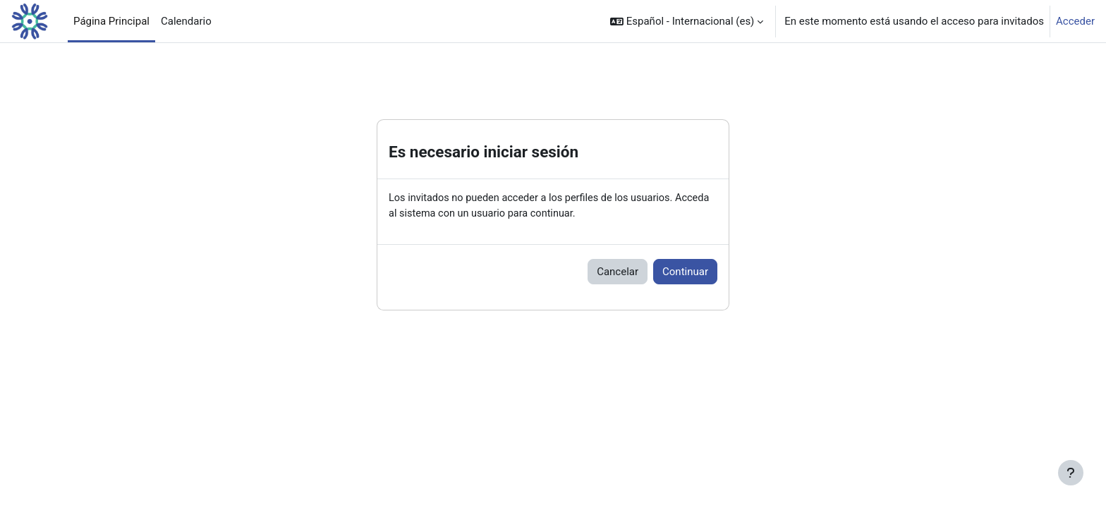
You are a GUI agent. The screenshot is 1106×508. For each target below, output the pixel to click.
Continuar (685, 272)
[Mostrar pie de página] (1070, 472)
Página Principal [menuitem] (111, 21)
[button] (686, 21)
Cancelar (617, 272)
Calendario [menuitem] (186, 21)
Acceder (1075, 21)
